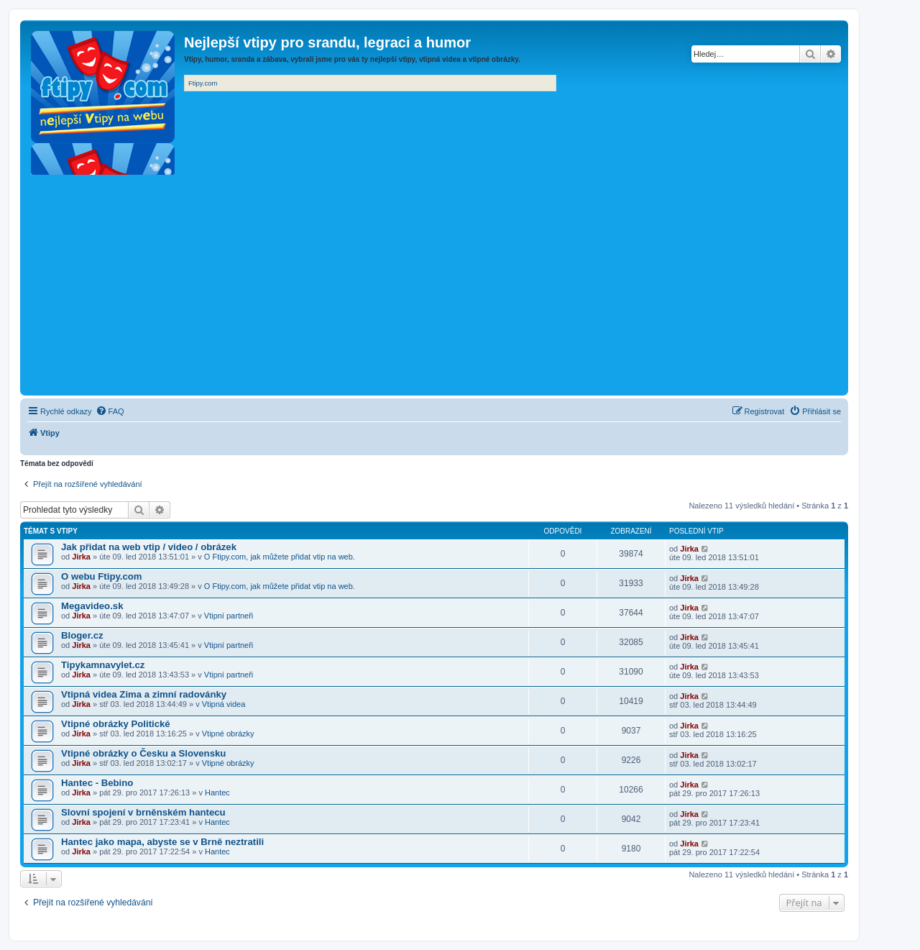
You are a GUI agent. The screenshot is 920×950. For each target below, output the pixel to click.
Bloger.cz (82, 635)
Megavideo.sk (92, 605)
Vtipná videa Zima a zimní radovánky (143, 694)
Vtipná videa (224, 704)
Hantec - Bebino (97, 782)
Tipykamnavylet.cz (102, 664)
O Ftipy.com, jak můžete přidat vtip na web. (279, 556)
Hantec (217, 792)
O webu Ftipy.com (101, 576)
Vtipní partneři (228, 615)
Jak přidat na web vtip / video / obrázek (148, 547)
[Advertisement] (434, 284)
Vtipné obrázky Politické (115, 723)
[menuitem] (110, 411)
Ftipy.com (202, 83)
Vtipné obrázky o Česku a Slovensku (143, 753)
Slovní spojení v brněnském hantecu (143, 812)
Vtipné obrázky (228, 733)
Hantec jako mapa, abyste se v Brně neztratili (162, 841)
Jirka (81, 556)
